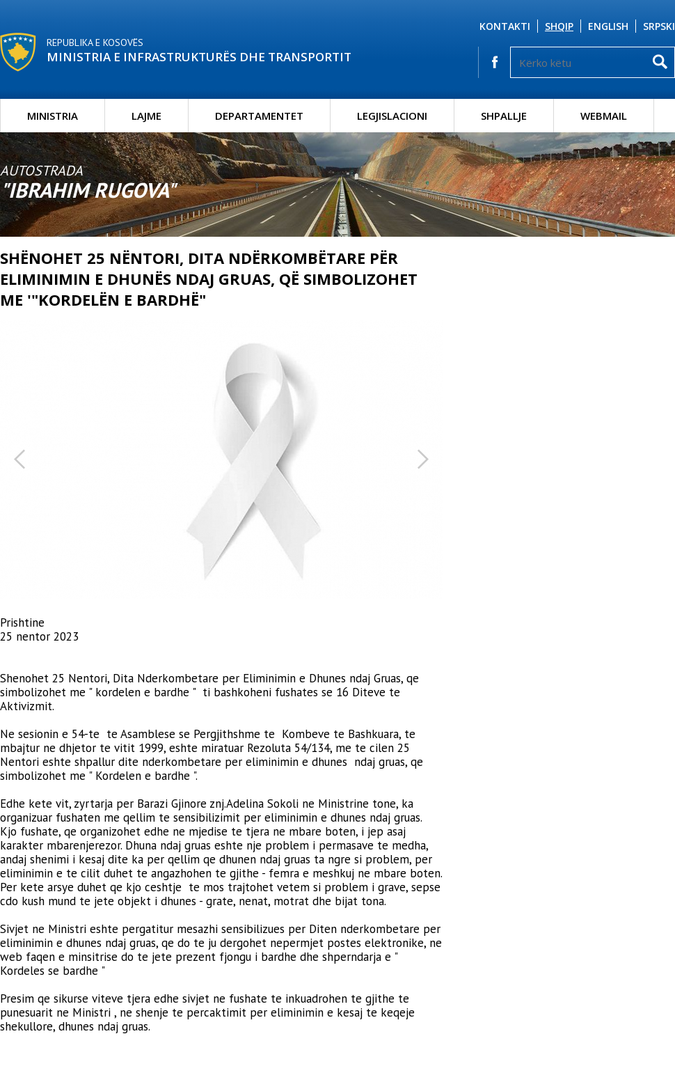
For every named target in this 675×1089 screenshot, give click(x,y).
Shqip (559, 26)
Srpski (659, 26)
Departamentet (259, 116)
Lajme (146, 116)
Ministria (52, 116)
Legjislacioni (392, 116)
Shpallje (504, 116)
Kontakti (504, 26)
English (608, 26)
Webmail (603, 116)
